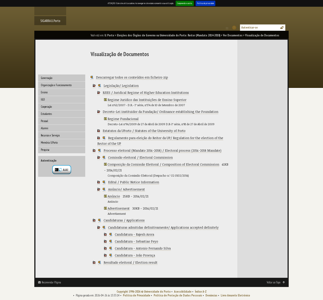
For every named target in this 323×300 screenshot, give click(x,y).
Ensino (44, 92)
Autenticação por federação (61, 169)
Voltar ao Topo (273, 282)
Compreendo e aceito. (184, 3)
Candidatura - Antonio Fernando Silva (143, 248)
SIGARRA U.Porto (50, 20)
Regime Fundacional (123, 119)
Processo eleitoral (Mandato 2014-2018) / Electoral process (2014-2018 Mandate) (162, 150)
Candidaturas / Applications (124, 220)
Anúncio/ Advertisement (126, 189)
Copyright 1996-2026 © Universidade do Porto (144, 291)
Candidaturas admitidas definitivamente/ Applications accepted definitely (163, 227)
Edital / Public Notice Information (133, 182)
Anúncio (114, 196)
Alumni (44, 128)
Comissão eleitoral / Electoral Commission (140, 157)
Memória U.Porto (49, 143)
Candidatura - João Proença (135, 255)
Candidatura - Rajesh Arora (134, 234)
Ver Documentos (232, 35)
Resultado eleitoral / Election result (130, 262)
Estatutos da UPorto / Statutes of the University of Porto (144, 131)
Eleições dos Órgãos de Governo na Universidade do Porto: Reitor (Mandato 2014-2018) (168, 35)
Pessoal (44, 121)
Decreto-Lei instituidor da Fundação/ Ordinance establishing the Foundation (160, 111)
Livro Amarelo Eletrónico (235, 295)
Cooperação (46, 107)
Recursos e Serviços (50, 135)
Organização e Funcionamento (56, 85)
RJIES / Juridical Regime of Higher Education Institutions (146, 92)
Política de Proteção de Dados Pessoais (178, 295)
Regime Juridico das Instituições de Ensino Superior (147, 100)
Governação (46, 78)
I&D (43, 99)
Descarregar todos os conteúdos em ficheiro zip (132, 77)
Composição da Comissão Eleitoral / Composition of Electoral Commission (163, 164)
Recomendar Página (51, 282)
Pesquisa (45, 150)
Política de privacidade (205, 3)
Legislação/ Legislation (121, 85)
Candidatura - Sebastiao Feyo (136, 241)
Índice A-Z (201, 291)
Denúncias (211, 295)
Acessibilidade (183, 291)
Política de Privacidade (136, 295)
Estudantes (46, 114)
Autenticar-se (249, 27)
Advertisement (119, 208)
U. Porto (109, 35)
